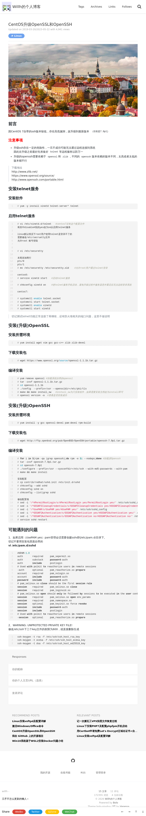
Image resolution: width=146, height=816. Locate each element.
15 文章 (102, 791)
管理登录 (101, 772)
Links (112, 6)
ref (114, 806)
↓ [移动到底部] (143, 811)
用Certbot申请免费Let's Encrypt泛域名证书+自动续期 (109, 731)
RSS (83, 772)
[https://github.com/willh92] (73, 760)
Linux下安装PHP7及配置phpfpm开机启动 (102, 726)
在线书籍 (65, 772)
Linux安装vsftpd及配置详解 (29, 721)
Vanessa (124, 806)
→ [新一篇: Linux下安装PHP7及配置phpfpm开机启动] (129, 811)
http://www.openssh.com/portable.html (37, 179)
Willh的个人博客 (26, 6)
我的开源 (45, 772)
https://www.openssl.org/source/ (33, 175)
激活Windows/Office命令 (28, 726)
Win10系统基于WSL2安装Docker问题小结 (37, 740)
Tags (81, 6)
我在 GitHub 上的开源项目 (27, 736)
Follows (127, 6)
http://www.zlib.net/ (25, 171)
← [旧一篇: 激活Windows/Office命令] (122, 811)
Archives (97, 6)
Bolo (115, 802)
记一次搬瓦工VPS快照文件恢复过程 (97, 721)
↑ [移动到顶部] (136, 811)
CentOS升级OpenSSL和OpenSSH (40, 24)
